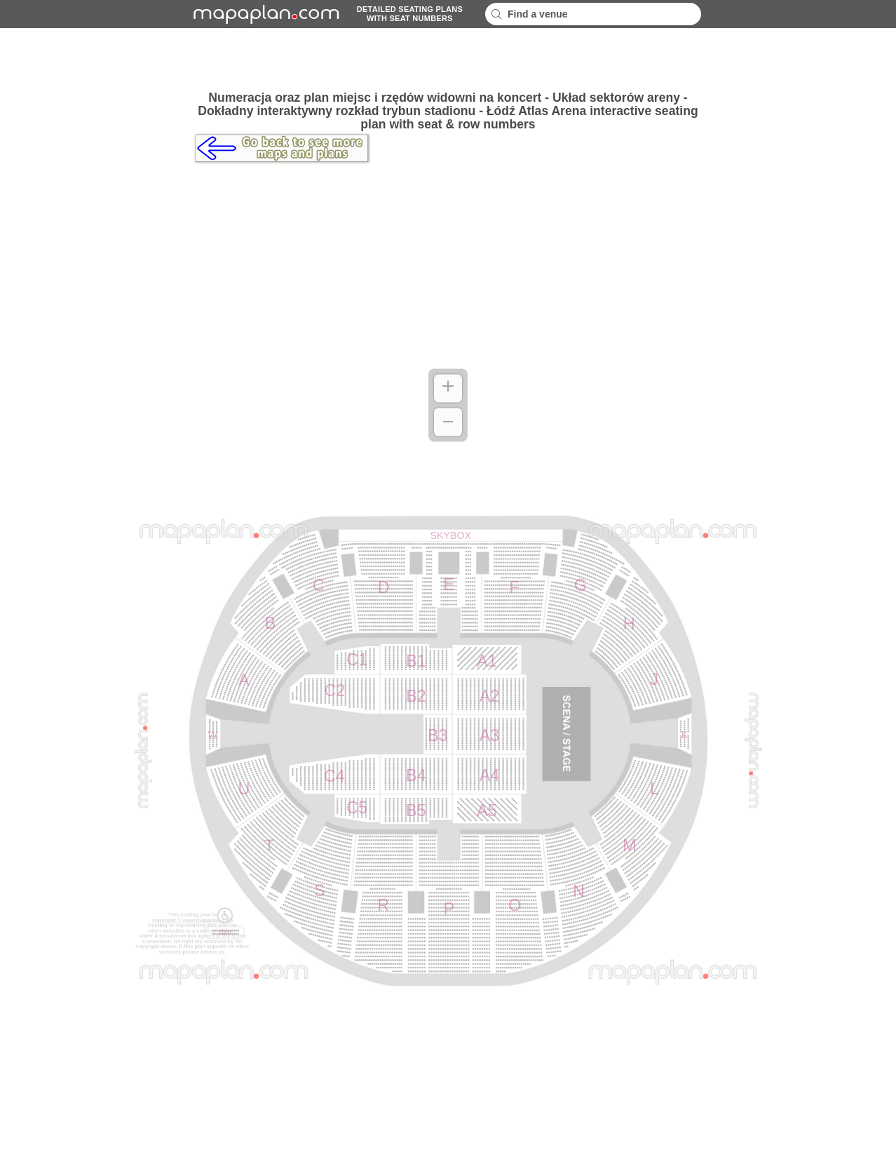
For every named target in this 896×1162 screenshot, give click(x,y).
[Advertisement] (448, 59)
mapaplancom (264, 14)
